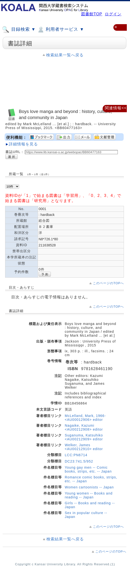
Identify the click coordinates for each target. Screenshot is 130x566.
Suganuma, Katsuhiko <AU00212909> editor (84, 437)
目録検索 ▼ (19, 29)
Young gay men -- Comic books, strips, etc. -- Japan (88, 469)
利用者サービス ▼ (60, 29)
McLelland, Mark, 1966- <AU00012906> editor (85, 418)
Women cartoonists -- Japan (89, 487)
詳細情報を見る (23, 144)
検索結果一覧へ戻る (65, 55)
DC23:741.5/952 (79, 461)
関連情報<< (116, 108)
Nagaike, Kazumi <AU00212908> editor (84, 427)
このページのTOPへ (108, 283)
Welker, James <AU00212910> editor (84, 447)
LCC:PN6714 (76, 455)
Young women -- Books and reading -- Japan (88, 495)
